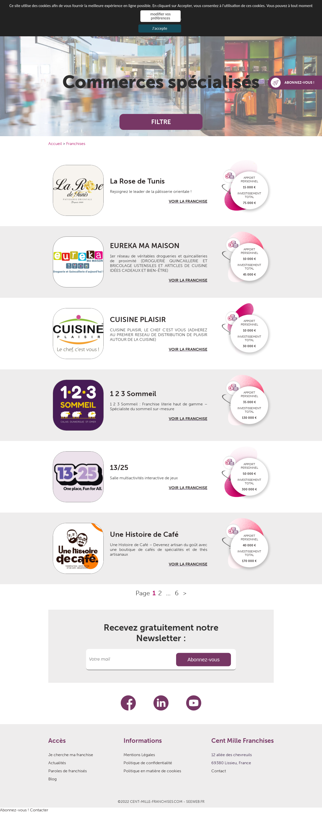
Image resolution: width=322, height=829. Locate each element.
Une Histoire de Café (144, 534)
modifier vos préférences (160, 16)
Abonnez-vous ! (14, 810)
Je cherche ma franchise (70, 754)
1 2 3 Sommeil (133, 394)
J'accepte (159, 28)
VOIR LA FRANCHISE (188, 201)
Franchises (75, 143)
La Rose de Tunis (137, 181)
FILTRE (161, 122)
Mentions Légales (139, 754)
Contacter (39, 810)
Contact (218, 770)
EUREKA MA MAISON (144, 246)
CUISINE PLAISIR (138, 319)
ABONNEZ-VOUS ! (292, 83)
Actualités (57, 762)
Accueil (55, 143)
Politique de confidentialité (148, 762)
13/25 (119, 467)
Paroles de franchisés (67, 770)
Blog (52, 779)
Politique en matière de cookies (152, 770)
